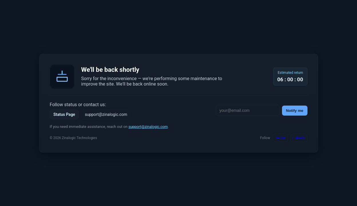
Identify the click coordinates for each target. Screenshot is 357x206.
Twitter (280, 138)
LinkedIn (299, 138)
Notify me (294, 110)
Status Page (64, 114)
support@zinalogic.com (106, 114)
